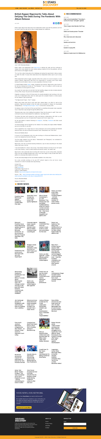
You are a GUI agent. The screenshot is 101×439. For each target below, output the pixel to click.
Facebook (50, 120)
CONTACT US (38, 8)
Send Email (20, 167)
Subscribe (75, 428)
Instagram (39, 120)
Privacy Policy (48, 423)
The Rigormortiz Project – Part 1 (31, 105)
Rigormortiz (37, 67)
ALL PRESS (31, 8)
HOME (16, 8)
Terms (46, 421)
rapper (29, 84)
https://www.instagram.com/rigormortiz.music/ (30, 172)
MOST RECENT (23, 8)
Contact (47, 427)
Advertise (47, 425)
